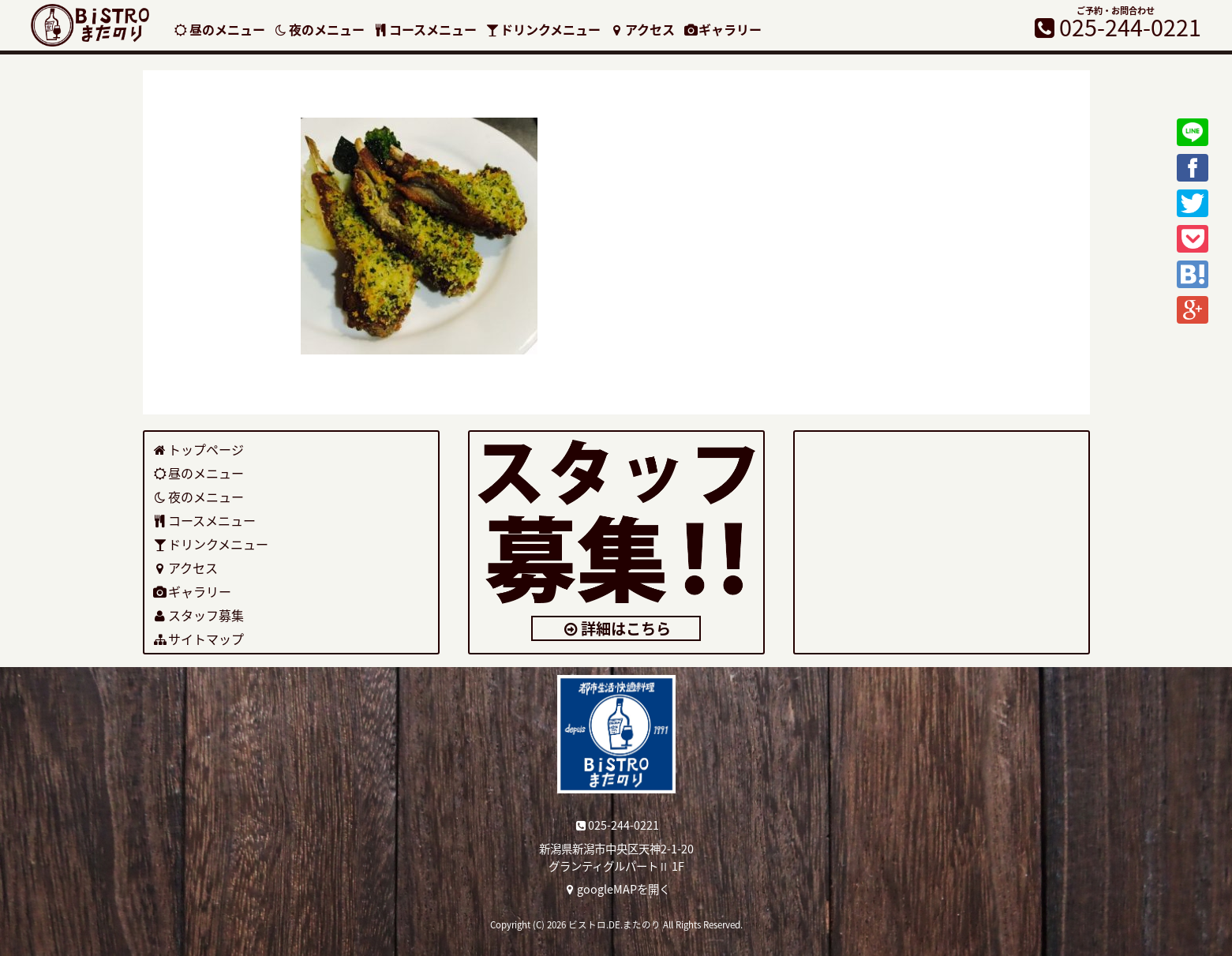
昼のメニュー (219, 29)
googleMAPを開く (616, 889)
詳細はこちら (616, 628)
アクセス (642, 29)
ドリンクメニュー (543, 29)
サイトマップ (198, 638)
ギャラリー (722, 29)
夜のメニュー (319, 29)
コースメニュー (425, 29)
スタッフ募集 (198, 614)
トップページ (198, 449)
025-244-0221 (616, 825)
